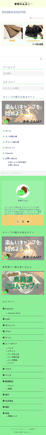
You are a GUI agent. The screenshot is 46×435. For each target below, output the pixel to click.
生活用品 (24, 401)
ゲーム (24, 337)
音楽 (24, 413)
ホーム (8, 131)
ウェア (25, 348)
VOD (24, 319)
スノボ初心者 (11, 136)
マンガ (24, 375)
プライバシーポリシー (18, 429)
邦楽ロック (25, 416)
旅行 (24, 394)
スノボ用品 (25, 360)
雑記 (24, 407)
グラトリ (25, 351)
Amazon (9, 153)
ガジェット (10, 148)
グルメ (24, 331)
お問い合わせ (11, 158)
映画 (25, 389)
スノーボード (24, 343)
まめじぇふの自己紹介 (17, 162)
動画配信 (24, 381)
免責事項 (32, 429)
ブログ (24, 369)
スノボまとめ (25, 354)
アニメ (25, 386)
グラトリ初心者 (12, 142)
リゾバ (25, 363)
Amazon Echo (25, 313)
